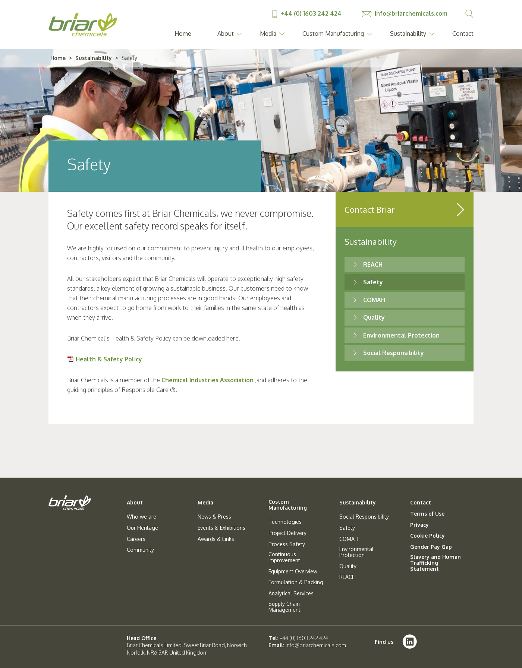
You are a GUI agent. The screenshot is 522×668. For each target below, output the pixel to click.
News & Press (214, 517)
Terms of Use (427, 514)
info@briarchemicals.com (404, 13)
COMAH (374, 300)
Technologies (285, 522)
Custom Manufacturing (333, 33)
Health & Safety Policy (109, 359)
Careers (136, 539)
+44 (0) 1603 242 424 (307, 13)
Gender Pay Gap (431, 547)
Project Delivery (287, 533)
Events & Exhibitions (221, 528)
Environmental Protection (401, 335)
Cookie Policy (427, 536)
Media (268, 33)
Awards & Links (216, 539)
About (225, 33)
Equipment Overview (292, 571)
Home (182, 33)
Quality (374, 317)
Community (140, 550)
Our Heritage (142, 528)
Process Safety (286, 544)
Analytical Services (291, 593)
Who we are (141, 517)
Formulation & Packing (295, 582)
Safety (373, 282)
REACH (373, 264)
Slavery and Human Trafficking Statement (435, 563)
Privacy (419, 525)
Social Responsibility (393, 353)
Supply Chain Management (284, 607)
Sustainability (408, 33)
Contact (463, 33)
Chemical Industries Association (207, 380)
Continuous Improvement (284, 557)
